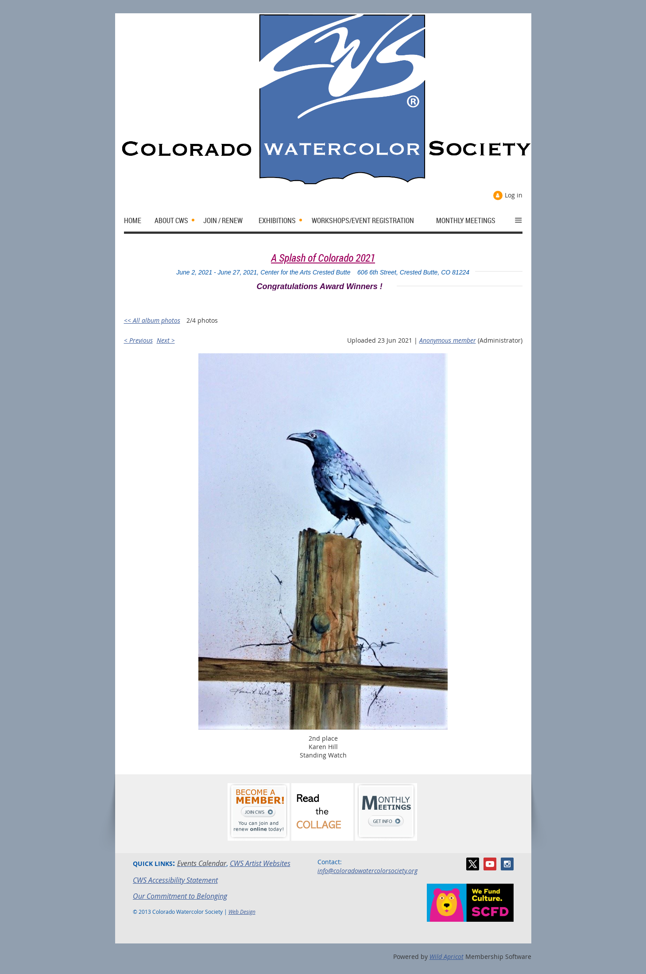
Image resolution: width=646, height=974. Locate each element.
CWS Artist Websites (260, 863)
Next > (166, 340)
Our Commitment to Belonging (180, 896)
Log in (513, 195)
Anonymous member (447, 340)
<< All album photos (152, 320)
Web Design (241, 911)
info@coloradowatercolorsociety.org (367, 870)
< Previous (138, 340)
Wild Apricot (446, 956)
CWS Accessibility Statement (175, 880)
